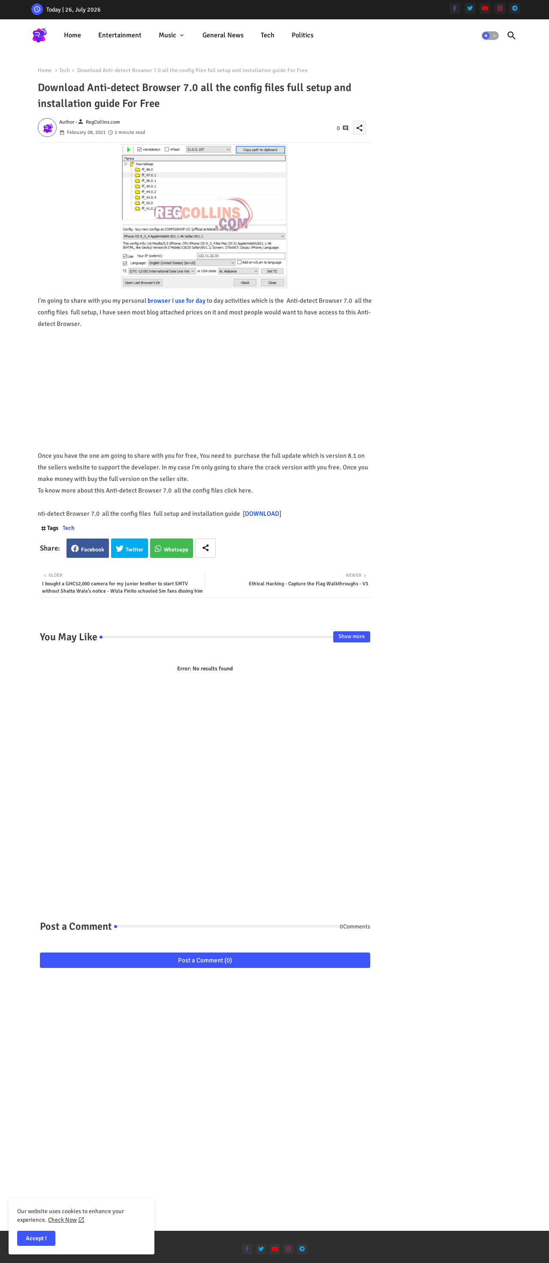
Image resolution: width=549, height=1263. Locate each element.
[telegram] (515, 8)
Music (167, 35)
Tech (267, 35)
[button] (490, 35)
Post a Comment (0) (205, 960)
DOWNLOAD (262, 513)
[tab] (72, 35)
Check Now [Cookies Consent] (62, 1219)
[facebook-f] (454, 8)
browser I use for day (176, 300)
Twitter (134, 549)
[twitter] (470, 8)
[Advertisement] (205, 390)
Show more (351, 636)
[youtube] (485, 8)
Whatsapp (176, 549)
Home (72, 35)
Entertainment (120, 35)
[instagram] (500, 8)
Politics (303, 35)
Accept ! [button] (36, 1238)
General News (223, 35)
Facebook (92, 549)
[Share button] (205, 548)
